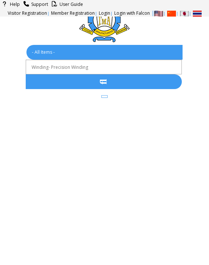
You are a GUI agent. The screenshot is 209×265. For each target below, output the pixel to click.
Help (10, 4)
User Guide (66, 4)
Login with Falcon (132, 13)
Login (104, 13)
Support (34, 4)
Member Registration (73, 13)
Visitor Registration (27, 13)
